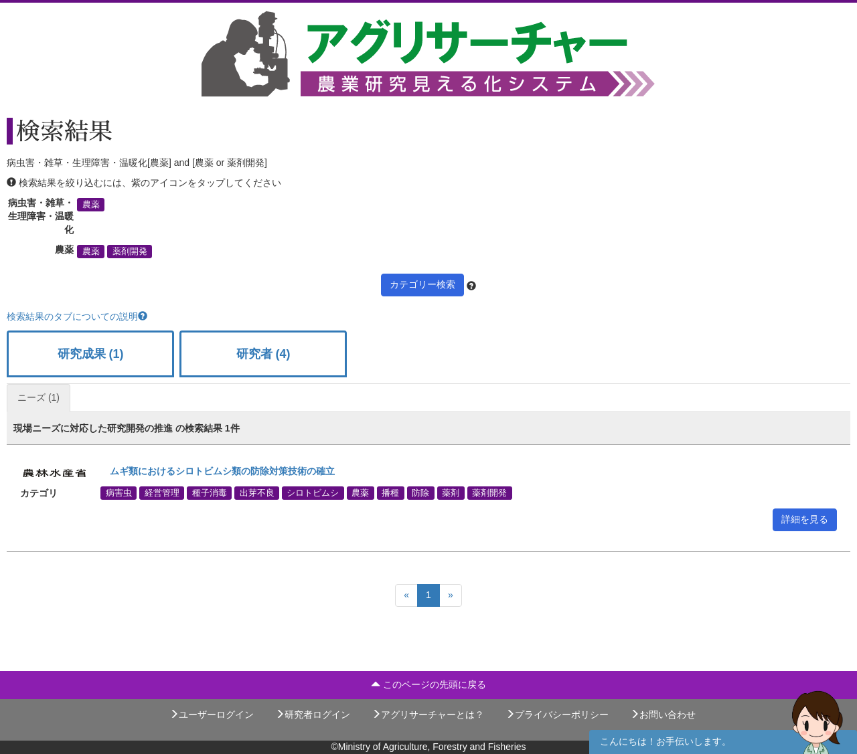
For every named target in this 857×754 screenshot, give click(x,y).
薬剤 (450, 493)
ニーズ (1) (38, 397)
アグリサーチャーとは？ (428, 714)
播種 (390, 493)
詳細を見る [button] (804, 519)
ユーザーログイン (211, 714)
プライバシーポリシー (557, 714)
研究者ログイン (312, 714)
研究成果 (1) (91, 354)
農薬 (91, 204)
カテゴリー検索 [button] (422, 284)
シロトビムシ (313, 493)
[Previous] (406, 595)
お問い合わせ (663, 714)
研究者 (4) (263, 354)
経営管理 (162, 493)
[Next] (450, 595)
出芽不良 (257, 493)
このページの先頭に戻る (428, 684)
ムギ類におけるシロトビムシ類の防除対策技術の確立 (217, 471)
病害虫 (119, 493)
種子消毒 (209, 493)
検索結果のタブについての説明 (77, 316)
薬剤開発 (129, 251)
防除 (420, 493)
